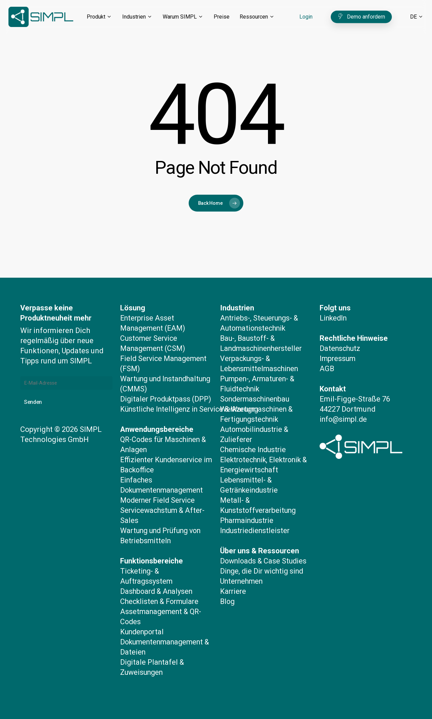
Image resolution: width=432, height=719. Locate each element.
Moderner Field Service (159, 500)
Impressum (338, 348)
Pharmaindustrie (248, 510)
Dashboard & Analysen (157, 591)
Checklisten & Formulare (161, 601)
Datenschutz (341, 338)
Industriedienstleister (256, 520)
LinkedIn (334, 308)
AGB (327, 358)
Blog (228, 591)
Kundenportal (143, 632)
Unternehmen (243, 571)
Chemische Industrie (254, 439)
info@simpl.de (344, 409)
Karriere (233, 581)
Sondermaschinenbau (257, 389)
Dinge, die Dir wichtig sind (263, 561)
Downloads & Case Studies (264, 551)
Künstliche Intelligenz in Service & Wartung (193, 409)
